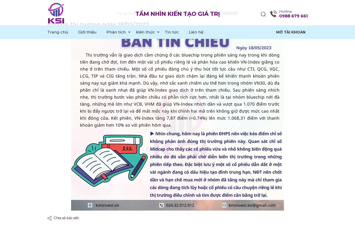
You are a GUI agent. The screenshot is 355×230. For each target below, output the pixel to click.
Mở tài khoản (290, 32)
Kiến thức (145, 32)
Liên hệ (196, 32)
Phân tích (116, 32)
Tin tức (172, 32)
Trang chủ (57, 32)
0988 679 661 (293, 16)
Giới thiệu (87, 32)
